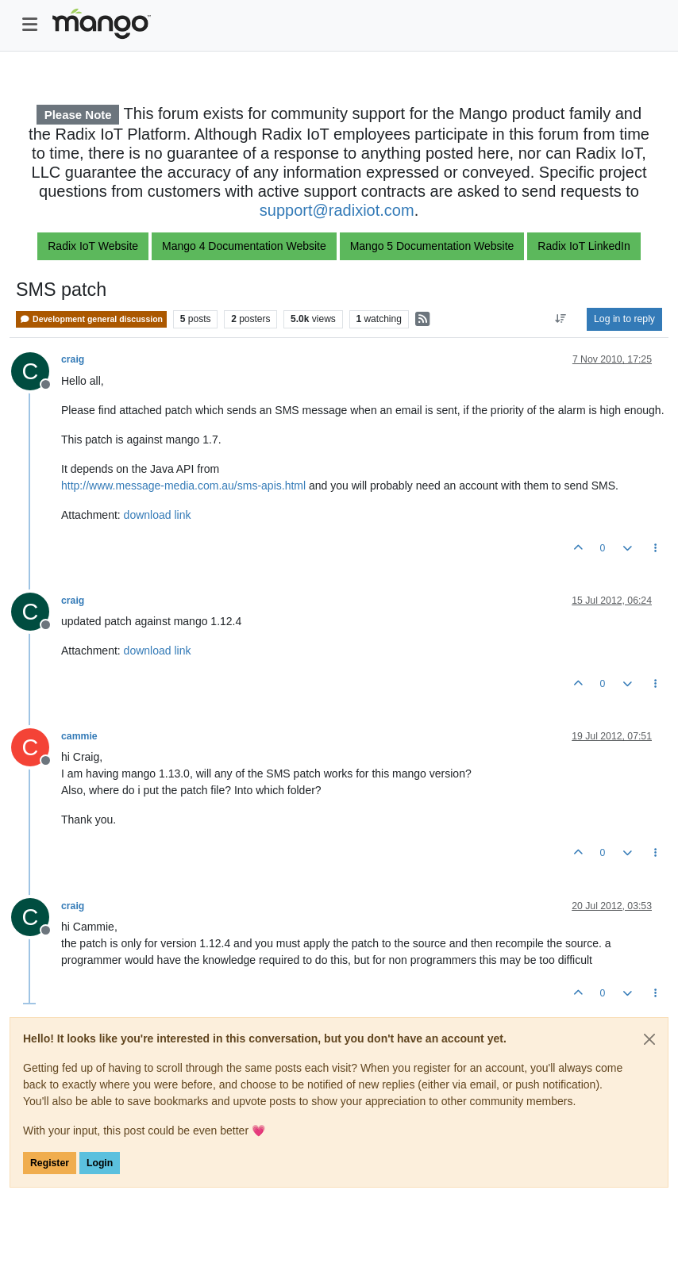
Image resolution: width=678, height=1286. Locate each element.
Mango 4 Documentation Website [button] (244, 246)
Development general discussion (91, 319)
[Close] (649, 1039)
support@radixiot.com (337, 210)
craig (72, 359)
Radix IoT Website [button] (93, 246)
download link (157, 515)
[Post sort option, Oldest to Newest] (561, 319)
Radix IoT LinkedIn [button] (583, 246)
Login (100, 1163)
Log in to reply (624, 318)
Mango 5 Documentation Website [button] (432, 246)
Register (49, 1163)
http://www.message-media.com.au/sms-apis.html (183, 485)
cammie (79, 736)
